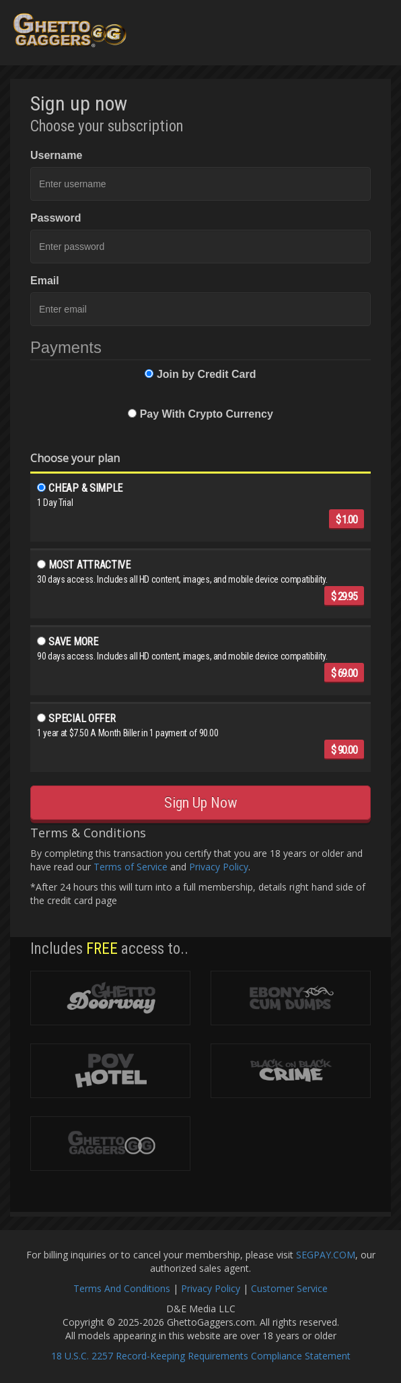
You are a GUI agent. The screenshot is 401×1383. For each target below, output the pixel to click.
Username (56, 155)
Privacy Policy (218, 866)
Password (55, 218)
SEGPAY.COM (325, 1254)
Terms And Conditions (121, 1288)
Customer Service (289, 1288)
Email (44, 280)
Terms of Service (131, 866)
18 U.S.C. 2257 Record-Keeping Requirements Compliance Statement (201, 1355)
